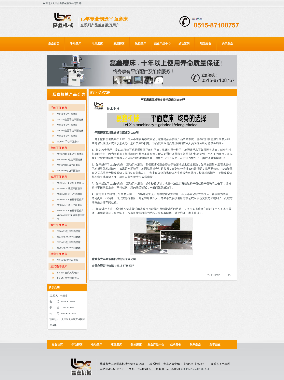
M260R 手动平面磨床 (68, 141)
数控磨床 (140, 43)
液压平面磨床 (58, 176)
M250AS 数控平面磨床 (68, 242)
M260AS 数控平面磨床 (68, 231)
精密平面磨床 (58, 254)
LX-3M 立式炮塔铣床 (68, 272)
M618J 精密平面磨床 (67, 260)
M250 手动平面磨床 (67, 136)
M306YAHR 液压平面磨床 (70, 210)
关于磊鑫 (227, 43)
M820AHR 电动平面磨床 (69, 159)
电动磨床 (97, 43)
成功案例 (184, 43)
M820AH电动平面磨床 (68, 170)
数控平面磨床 (58, 225)
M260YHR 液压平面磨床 (69, 194)
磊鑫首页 (53, 43)
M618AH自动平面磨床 (68, 165)
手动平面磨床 (58, 107)
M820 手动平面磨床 (67, 125)
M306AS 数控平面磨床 (68, 247)
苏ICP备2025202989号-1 (194, 369)
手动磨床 (75, 43)
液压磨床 (118, 43)
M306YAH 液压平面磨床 (69, 205)
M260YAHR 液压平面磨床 (70, 199)
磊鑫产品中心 (162, 43)
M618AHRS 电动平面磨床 (70, 154)
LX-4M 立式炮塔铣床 (68, 278)
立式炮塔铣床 (58, 266)
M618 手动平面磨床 (67, 114)
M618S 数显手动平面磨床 (70, 119)
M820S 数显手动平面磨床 (70, 130)
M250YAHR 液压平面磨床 (70, 183)
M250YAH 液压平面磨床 (69, 188)
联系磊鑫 (205, 43)
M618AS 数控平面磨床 (68, 236)
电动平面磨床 (58, 147)
